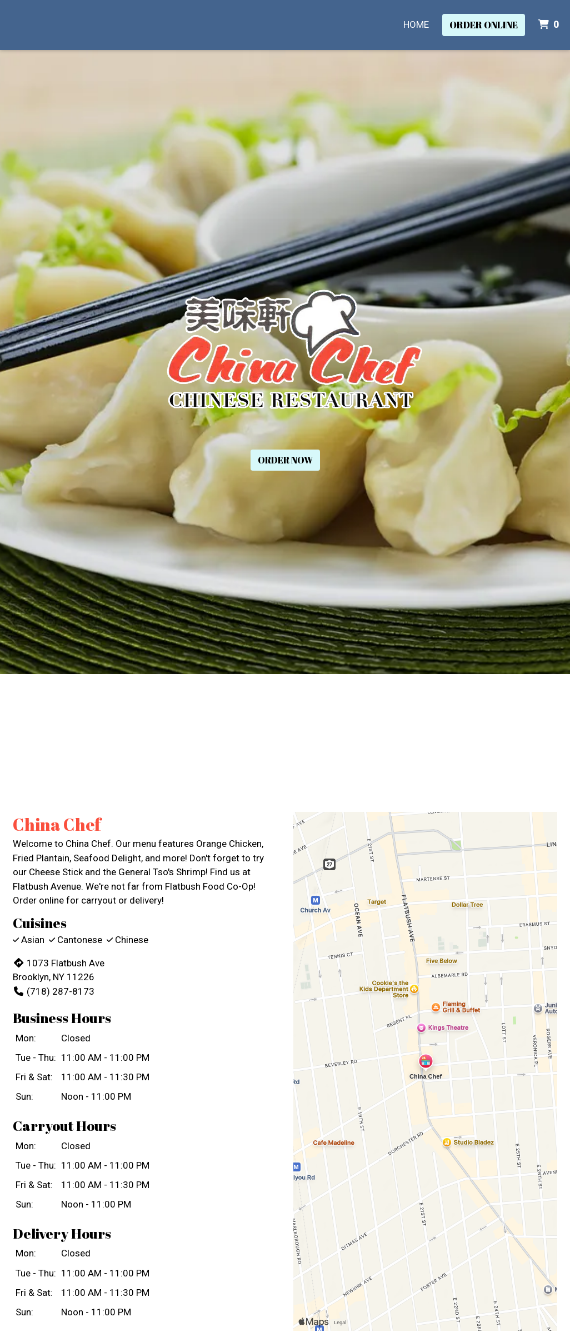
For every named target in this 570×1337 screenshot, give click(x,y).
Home (416, 24)
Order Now (285, 460)
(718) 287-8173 (53, 991)
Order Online (483, 24)
